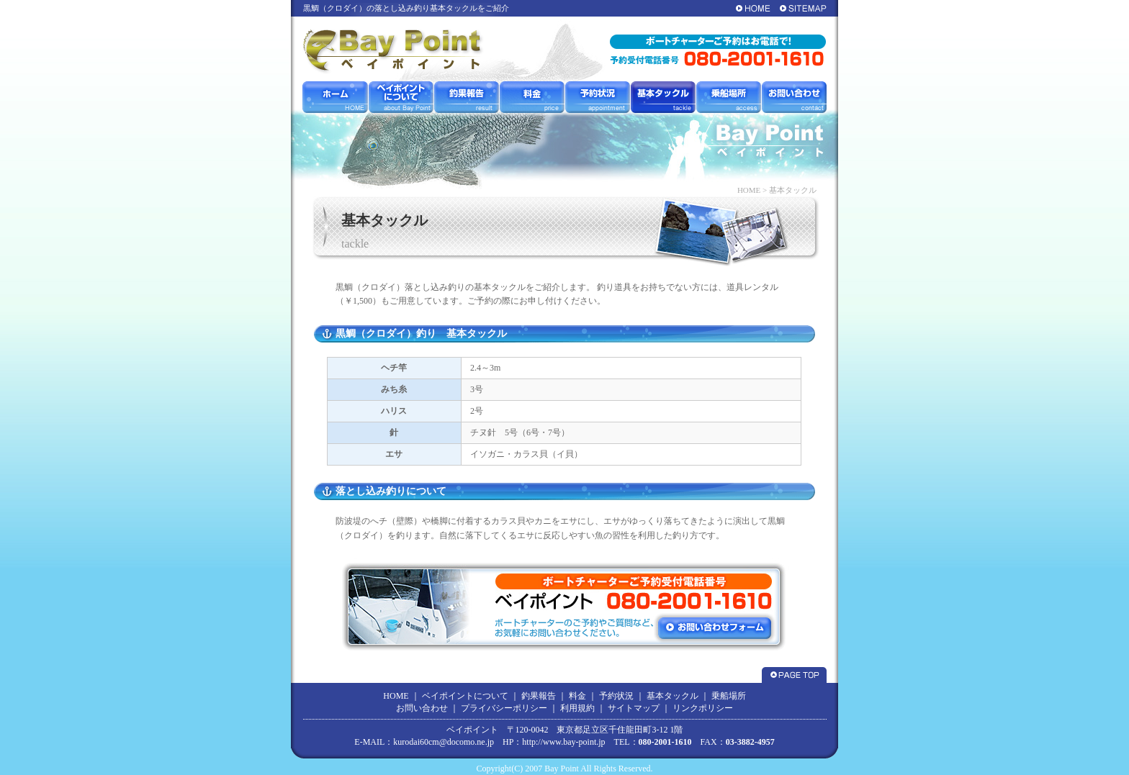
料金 (577, 696)
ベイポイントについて (465, 696)
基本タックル (672, 696)
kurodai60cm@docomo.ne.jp (443, 742)
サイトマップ (634, 708)
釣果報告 (538, 696)
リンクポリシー (703, 708)
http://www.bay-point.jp (563, 742)
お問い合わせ (422, 708)
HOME (748, 190)
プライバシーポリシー (504, 708)
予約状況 (616, 696)
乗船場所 (728, 696)
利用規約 (577, 708)
